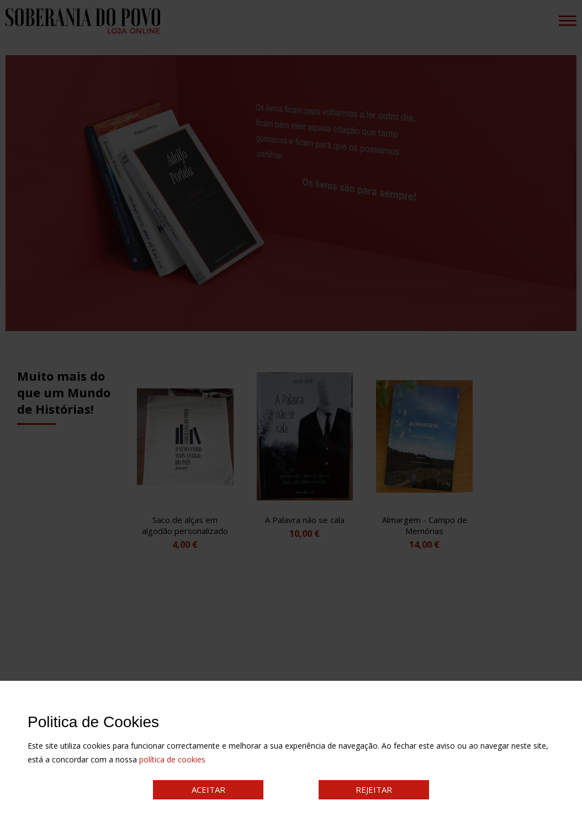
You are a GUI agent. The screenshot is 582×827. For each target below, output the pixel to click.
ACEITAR (208, 789)
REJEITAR (374, 789)
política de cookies (172, 759)
